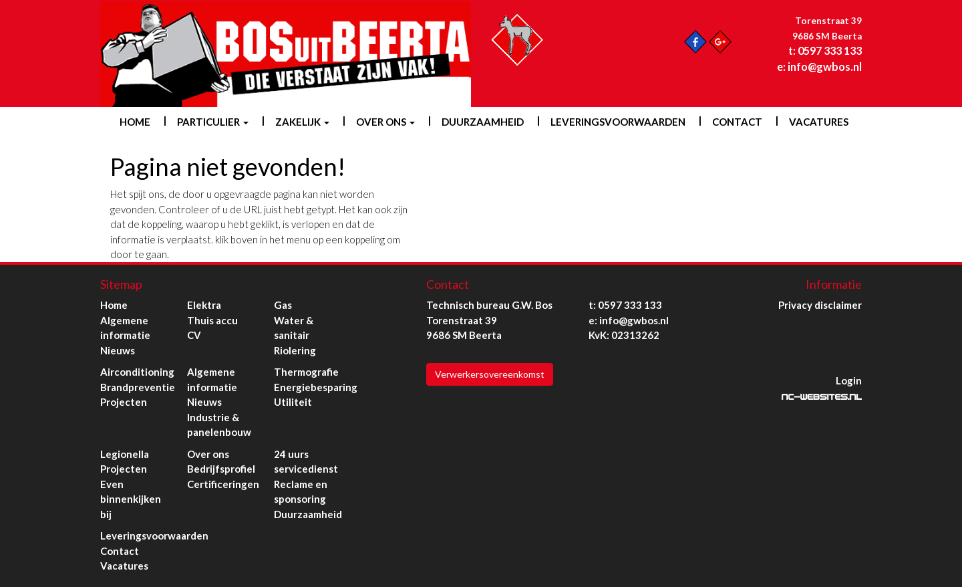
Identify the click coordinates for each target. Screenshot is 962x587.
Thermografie (306, 372)
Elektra (204, 305)
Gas (283, 305)
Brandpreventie (137, 387)
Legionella (124, 454)
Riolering (295, 350)
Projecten (123, 402)
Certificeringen (223, 484)
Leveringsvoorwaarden (617, 122)
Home (135, 122)
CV (194, 335)
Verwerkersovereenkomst (489, 374)
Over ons (385, 122)
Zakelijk (302, 122)
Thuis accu (212, 320)
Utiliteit (293, 402)
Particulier (213, 122)
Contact (737, 122)
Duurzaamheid (483, 122)
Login (849, 380)
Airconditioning (137, 372)
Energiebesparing (315, 387)
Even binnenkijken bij (130, 499)
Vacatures (818, 122)
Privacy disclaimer (820, 305)
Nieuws (117, 350)
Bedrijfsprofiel (221, 469)
